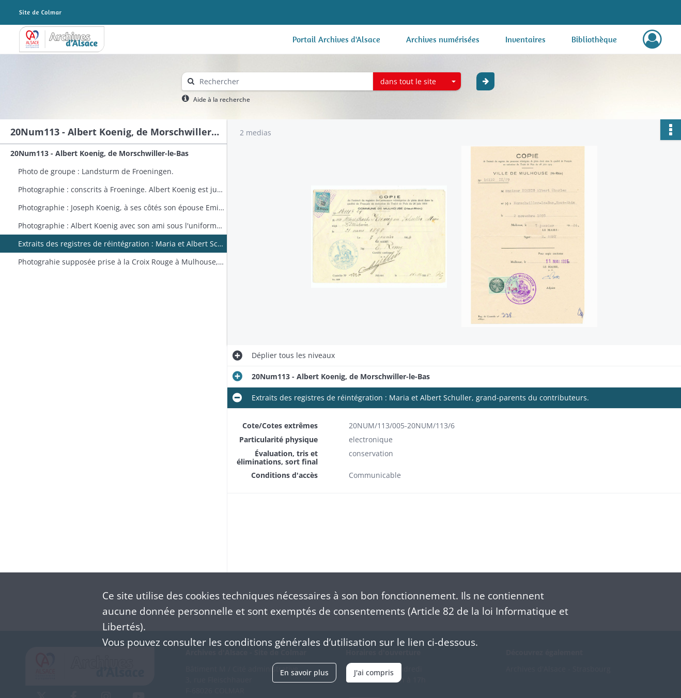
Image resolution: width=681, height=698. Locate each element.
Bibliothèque (594, 39)
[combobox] (417, 81)
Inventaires (525, 39)
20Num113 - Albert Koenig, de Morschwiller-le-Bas (99, 153)
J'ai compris (374, 672)
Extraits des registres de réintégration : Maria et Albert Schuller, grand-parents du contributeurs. (121, 244)
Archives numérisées (442, 39)
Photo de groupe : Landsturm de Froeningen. (96, 171)
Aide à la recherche (221, 99)
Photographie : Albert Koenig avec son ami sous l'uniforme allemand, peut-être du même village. (121, 225)
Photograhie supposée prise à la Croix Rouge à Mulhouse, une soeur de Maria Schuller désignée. (121, 262)
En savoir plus (304, 672)
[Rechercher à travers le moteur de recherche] (282, 81)
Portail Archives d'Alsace (336, 39)
